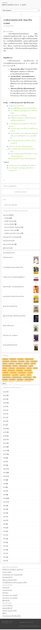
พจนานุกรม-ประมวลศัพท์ (10, 595)
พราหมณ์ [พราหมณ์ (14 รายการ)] (6, 361)
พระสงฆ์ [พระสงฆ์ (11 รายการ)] (21, 361)
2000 (5, 454)
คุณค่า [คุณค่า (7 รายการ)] (30, 373)
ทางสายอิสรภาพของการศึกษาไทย (13, 267)
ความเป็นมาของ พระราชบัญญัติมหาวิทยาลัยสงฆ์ (22, 165)
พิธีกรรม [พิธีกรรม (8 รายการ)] (11, 368)
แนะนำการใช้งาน (7, 605)
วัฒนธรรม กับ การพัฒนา (10, 335)
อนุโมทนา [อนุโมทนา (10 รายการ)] (19, 364)
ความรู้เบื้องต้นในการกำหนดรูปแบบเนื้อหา (14, 582)
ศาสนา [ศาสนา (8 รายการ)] (29, 368)
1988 (4, 498)
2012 (4, 421)
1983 (4, 516)
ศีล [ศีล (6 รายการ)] (34, 377)
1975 (4, 542)
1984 (4, 513)
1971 (4, 553)
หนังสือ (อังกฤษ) (9, 221)
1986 (4, 505)
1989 (4, 494)
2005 (4, 436)
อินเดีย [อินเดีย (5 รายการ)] (5, 379)
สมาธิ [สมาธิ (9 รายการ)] (30, 366)
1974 (4, 546)
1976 (4, 538)
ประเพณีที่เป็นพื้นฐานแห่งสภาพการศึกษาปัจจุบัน (23, 108)
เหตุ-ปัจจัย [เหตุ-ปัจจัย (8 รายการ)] (28, 370)
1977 (4, 535)
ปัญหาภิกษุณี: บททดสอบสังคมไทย (13, 286)
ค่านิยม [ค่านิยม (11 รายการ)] (11, 364)
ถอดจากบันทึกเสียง (8, 244)
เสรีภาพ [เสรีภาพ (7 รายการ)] (5, 373)
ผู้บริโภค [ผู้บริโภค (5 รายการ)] (20, 379)
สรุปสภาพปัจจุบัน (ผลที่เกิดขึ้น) (18, 115)
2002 (5, 447)
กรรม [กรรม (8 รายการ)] (35, 368)
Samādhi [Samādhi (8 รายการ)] (19, 370)
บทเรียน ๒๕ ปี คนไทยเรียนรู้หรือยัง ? (14, 277)
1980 (4, 527)
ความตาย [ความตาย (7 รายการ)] (13, 373)
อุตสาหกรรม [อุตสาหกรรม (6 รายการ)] (27, 377)
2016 (4, 410)
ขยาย (4, 383)
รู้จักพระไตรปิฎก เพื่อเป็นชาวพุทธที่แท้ (14, 316)
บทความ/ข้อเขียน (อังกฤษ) (12, 227)
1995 (4, 472)
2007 (5, 432)
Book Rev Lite (23, 626)
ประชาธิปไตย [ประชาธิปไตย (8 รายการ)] (21, 368)
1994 (4, 476)
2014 (4, 414)
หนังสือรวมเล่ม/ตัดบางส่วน (12, 233)
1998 (4, 461)
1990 (4, 491)
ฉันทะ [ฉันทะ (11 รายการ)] (5, 364)
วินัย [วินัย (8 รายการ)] (4, 370)
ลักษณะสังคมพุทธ (8, 325)
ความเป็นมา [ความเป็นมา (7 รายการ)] (22, 373)
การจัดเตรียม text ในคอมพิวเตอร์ (12, 575)
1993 (4, 480)
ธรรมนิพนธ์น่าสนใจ (8, 252)
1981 (4, 524)
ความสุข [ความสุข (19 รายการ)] (20, 359)
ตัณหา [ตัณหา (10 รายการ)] (15, 366)
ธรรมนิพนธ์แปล (7, 240)
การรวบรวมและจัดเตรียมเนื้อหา (11, 616)
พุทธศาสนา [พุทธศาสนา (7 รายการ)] (6, 375)
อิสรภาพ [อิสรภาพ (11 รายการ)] (13, 361)
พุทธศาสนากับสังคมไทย (10, 306)
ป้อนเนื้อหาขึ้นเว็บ (7, 577)
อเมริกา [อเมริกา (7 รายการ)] (22, 375)
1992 (4, 483)
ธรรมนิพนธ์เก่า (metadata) (11, 237)
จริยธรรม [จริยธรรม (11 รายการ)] (34, 361)
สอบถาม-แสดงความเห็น (9, 611)
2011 (4, 425)
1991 (4, 487)
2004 (5, 439)
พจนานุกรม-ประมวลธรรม (10, 598)
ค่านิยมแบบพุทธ (8, 257)
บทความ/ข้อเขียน (9, 224)
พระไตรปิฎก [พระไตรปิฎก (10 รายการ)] (7, 366)
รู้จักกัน (4, 613)
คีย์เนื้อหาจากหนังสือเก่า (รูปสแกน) (12, 569)
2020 (5, 403)
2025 (4, 392)
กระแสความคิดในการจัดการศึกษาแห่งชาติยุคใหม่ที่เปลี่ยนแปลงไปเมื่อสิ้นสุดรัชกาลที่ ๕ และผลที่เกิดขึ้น (23, 136)
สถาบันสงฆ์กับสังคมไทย (10, 345)
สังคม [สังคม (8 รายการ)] (5, 368)
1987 (4, 502)
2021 (4, 399)
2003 (4, 443)
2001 (4, 450)
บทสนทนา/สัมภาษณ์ (10, 230)
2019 (4, 406)
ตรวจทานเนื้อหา (7, 572)
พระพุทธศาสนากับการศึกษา (16, 106)
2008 (5, 428)
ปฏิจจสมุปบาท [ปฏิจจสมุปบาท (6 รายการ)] (17, 377)
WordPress (36, 626)
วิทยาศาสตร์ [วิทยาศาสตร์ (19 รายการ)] (29, 359)
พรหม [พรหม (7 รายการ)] (29, 375)
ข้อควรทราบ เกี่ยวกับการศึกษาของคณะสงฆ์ (20, 146)
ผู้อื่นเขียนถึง (6, 248)
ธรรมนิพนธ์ (6, 215)
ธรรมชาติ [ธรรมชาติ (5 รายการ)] (12, 379)
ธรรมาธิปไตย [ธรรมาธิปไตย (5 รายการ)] (29, 379)
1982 (4, 520)
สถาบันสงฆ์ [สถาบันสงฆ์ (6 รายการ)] (6, 377)
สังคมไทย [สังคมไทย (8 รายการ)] (11, 370)
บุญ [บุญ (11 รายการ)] (27, 361)
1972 (4, 549)
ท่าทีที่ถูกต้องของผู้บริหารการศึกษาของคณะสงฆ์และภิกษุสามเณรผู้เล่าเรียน (23, 119)
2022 (4, 395)
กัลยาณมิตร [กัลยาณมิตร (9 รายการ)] (23, 366)
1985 (4, 509)
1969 (4, 560)
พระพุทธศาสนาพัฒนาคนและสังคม (13, 296)
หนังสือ (6, 218)
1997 (4, 465)
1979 (4, 531)
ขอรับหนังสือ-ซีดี (7, 608)
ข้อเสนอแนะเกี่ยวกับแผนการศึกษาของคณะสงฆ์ (23, 159)
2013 (4, 417)
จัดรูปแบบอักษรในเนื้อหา (9, 580)
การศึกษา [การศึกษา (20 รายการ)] (13, 359)
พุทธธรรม (5, 593)
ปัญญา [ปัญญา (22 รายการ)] (5, 359)
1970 (4, 557)
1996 (4, 469)
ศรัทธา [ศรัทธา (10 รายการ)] (33, 364)
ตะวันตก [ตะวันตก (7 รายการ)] (15, 375)
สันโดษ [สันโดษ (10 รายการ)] (27, 364)
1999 (4, 458)
